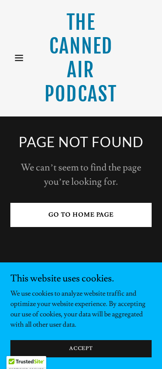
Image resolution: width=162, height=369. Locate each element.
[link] (81, 99)
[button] (21, 57)
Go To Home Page (81, 215)
